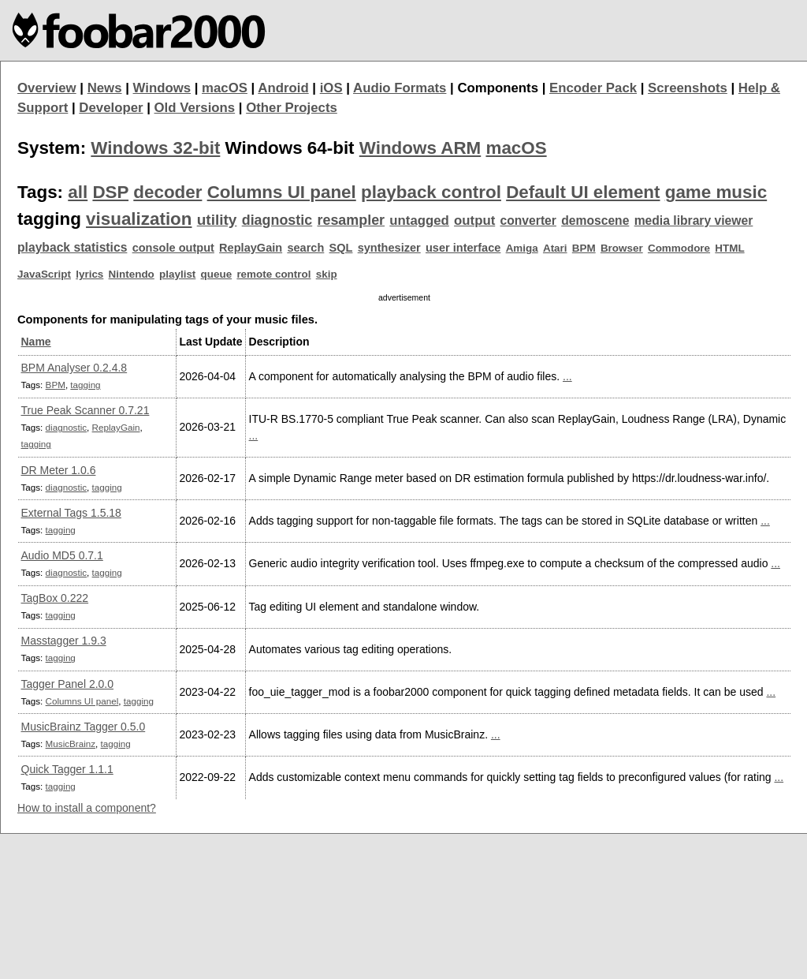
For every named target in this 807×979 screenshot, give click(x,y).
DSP (110, 192)
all (77, 192)
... (567, 376)
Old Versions (195, 107)
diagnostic (277, 220)
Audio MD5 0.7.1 (62, 555)
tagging (85, 384)
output (474, 220)
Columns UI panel (281, 192)
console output (173, 247)
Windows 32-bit (155, 148)
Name (36, 341)
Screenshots (687, 87)
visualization (139, 219)
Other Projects (291, 107)
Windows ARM (420, 148)
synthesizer (389, 247)
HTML (729, 248)
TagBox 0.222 (55, 598)
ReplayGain (250, 247)
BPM (584, 248)
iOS (331, 87)
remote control (273, 274)
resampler (351, 220)
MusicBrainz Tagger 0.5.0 (83, 726)
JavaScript (44, 274)
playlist (177, 274)
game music (716, 192)
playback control (431, 192)
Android (283, 87)
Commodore (679, 248)
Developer (111, 107)
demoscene (595, 220)
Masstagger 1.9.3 (63, 640)
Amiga (522, 248)
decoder (167, 192)
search (305, 247)
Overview (46, 87)
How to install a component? (86, 808)
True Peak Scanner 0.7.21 (85, 410)
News (104, 87)
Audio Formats (399, 87)
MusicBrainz (70, 743)
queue (216, 274)
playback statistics (72, 247)
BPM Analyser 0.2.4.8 (74, 367)
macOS (224, 87)
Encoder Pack (593, 87)
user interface (463, 247)
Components (497, 87)
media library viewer (693, 220)
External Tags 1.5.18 (71, 512)
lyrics (89, 274)
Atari (555, 248)
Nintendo (131, 274)
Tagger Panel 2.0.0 (67, 684)
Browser (622, 248)
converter (528, 220)
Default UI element (583, 192)
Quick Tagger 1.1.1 (67, 769)
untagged (419, 220)
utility (217, 219)
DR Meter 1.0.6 (58, 470)
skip (326, 274)
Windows (162, 87)
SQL (341, 247)
